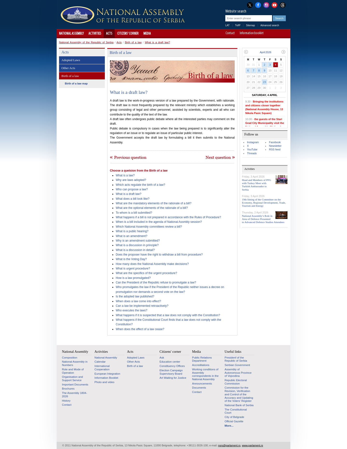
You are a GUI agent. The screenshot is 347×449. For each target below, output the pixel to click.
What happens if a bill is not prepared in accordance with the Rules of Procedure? (168, 217)
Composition (69, 357)
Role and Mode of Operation (73, 371)
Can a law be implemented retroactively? (142, 306)
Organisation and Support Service (72, 378)
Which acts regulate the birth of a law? (140, 184)
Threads (252, 153)
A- (271, 33)
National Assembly (71, 34)
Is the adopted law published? (135, 296)
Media (147, 34)
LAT (227, 25)
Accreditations (200, 365)
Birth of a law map (76, 83)
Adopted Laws (70, 60)
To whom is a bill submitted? (134, 212)
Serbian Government (237, 365)
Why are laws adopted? (131, 180)
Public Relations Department (202, 359)
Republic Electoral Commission (236, 382)
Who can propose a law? (132, 189)
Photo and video (104, 382)
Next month (283, 52)
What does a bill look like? (132, 198)
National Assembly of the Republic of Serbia (86, 42)
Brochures (68, 388)
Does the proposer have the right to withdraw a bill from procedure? (159, 254)
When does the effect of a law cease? (140, 329)
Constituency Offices (172, 366)
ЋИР (237, 25)
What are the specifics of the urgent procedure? (146, 273)
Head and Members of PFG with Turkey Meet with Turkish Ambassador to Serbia (256, 185)
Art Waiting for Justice (173, 377)
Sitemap (250, 25)
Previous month (246, 52)
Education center (170, 361)
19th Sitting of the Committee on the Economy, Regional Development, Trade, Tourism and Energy (264, 202)
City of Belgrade (234, 417)
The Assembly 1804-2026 (74, 394)
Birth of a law (133, 42)
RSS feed (274, 149)
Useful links (233, 351)
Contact (230, 33)
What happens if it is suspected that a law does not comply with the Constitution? (168, 315)
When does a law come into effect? (138, 301)
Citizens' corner (128, 34)
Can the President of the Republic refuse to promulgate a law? (156, 282)
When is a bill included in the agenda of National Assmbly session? (159, 222)
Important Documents (75, 384)
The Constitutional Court (236, 411)
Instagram (253, 142)
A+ (277, 33)
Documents (199, 387)
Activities (94, 34)
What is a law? (125, 175)
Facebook (274, 142)
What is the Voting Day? (131, 259)
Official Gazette (234, 421)
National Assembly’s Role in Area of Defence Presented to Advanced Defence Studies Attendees (263, 219)
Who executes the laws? (131, 310)
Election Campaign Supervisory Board (171, 372)
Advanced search (269, 25)
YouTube (252, 149)
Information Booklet (106, 377)
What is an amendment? (131, 236)
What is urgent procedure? (133, 268)
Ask (162, 357)
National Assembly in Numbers (74, 363)
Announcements (202, 383)
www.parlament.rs (252, 445)
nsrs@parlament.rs (229, 445)
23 (264, 82)
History (66, 400)
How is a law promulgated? (133, 278)
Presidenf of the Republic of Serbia (236, 359)
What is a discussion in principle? (137, 245)
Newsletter (275, 145)
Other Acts (68, 68)
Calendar (100, 361)
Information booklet (252, 33)
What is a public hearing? (132, 231)
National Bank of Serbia (239, 405)
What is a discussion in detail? (135, 250)
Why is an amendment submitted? (138, 240)
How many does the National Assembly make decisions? (152, 264)
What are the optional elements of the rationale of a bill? (152, 208)
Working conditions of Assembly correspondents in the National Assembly (205, 374)
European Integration (107, 373)
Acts (109, 34)
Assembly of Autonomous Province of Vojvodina (238, 372)
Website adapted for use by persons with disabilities (284, 33)
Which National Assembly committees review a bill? (149, 226)
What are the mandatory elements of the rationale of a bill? (153, 203)
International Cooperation (102, 368)
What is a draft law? (157, 42)
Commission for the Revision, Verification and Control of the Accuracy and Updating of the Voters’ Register (239, 394)
